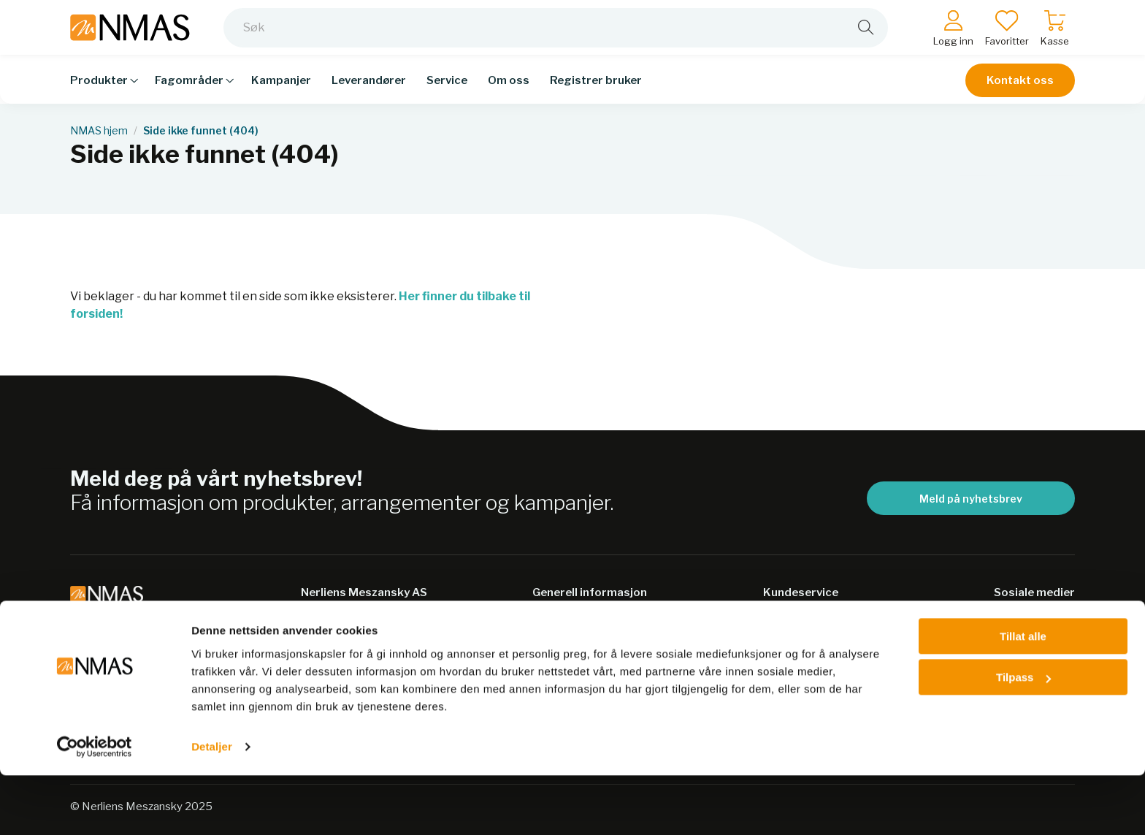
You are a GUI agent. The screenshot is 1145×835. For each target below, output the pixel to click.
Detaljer (211, 806)
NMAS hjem (99, 131)
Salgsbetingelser (811, 623)
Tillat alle (1023, 696)
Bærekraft (562, 623)
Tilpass (1023, 737)
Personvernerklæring (593, 652)
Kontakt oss (1020, 89)
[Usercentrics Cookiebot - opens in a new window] (94, 806)
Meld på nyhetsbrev (970, 498)
